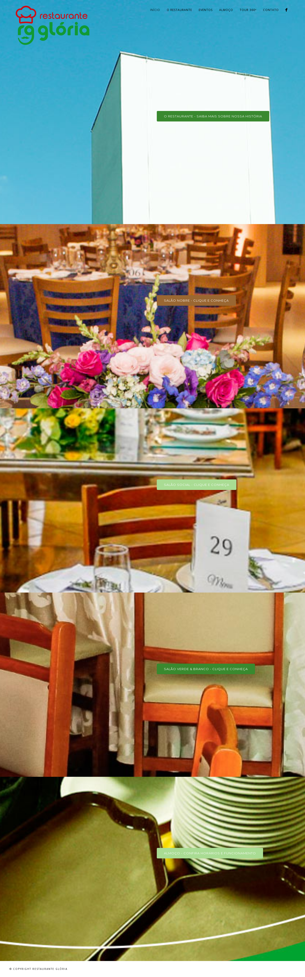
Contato (271, 10)
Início (155, 10)
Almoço (226, 10)
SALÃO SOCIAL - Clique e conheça (196, 485)
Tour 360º (248, 10)
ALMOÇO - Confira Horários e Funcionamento (210, 853)
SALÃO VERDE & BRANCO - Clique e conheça (206, 669)
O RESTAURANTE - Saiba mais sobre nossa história (213, 116)
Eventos (206, 10)
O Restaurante (179, 10)
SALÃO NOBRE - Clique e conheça (196, 300)
